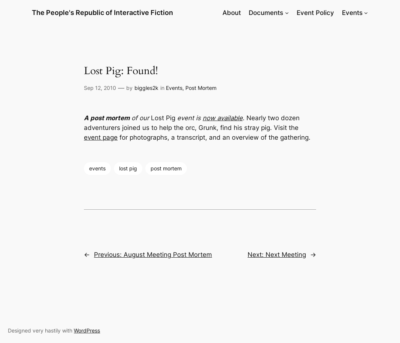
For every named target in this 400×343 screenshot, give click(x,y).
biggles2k (146, 88)
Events (174, 88)
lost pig (128, 168)
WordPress (87, 330)
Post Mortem (200, 88)
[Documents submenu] (287, 13)
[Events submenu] (366, 13)
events (97, 168)
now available (223, 118)
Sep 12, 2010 (100, 88)
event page (101, 137)
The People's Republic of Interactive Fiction (102, 12)
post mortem (166, 168)
